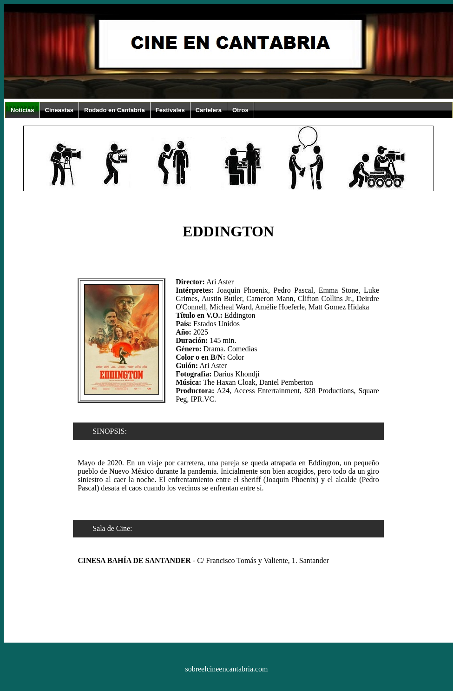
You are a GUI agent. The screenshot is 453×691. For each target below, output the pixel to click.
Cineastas (59, 110)
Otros (240, 110)
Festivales (170, 110)
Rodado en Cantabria (114, 110)
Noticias (22, 110)
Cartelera (209, 110)
